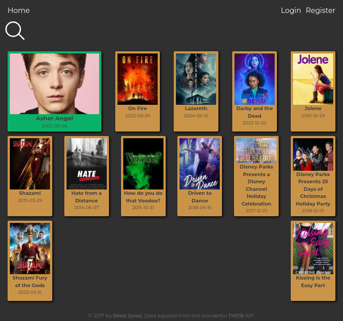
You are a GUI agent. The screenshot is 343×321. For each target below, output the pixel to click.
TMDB (236, 316)
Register (320, 10)
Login (291, 10)
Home (19, 10)
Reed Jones (127, 316)
